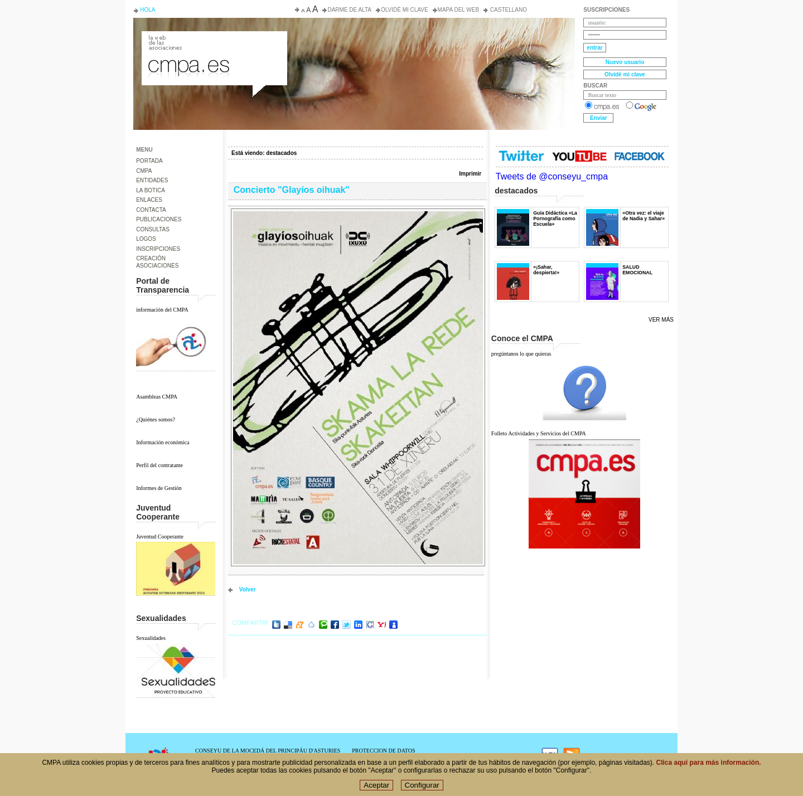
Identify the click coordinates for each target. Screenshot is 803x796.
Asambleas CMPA (156, 397)
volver (247, 589)
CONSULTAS (153, 229)
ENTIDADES (152, 180)
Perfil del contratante (159, 465)
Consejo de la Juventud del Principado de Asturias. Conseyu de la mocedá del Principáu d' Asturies (214, 41)
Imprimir (470, 174)
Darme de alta (349, 10)
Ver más (661, 320)
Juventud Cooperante (159, 536)
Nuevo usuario (625, 62)
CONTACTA (151, 210)
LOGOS (146, 239)
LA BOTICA (150, 190)
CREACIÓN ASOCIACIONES (157, 262)
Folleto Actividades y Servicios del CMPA (538, 433)
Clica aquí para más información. (708, 767)
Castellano (507, 10)
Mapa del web (458, 10)
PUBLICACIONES (158, 219)
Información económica (162, 442)
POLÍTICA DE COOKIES (382, 757)
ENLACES (149, 200)
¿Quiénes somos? (155, 419)
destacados (281, 153)
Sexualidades (151, 638)
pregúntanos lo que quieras (521, 354)
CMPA (144, 171)
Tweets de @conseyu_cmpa (552, 176)
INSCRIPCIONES (158, 249)
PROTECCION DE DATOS (383, 751)
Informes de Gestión (159, 488)
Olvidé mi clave (404, 10)
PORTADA (149, 161)
